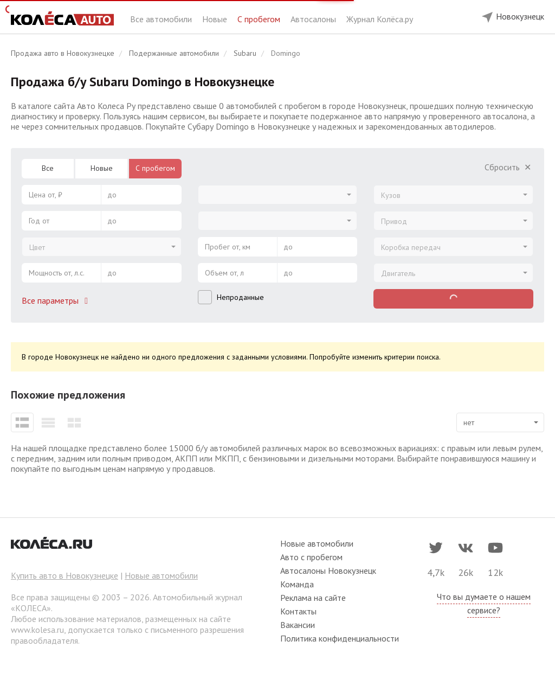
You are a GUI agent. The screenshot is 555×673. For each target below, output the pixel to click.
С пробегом (259, 19)
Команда (297, 584)
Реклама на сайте (313, 597)
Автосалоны (314, 19)
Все (48, 168)
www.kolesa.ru (37, 629)
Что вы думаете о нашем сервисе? (484, 603)
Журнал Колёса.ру (379, 19)
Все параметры (57, 300)
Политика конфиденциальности (339, 638)
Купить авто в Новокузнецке (64, 575)
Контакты (298, 611)
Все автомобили (162, 19)
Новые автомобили (161, 575)
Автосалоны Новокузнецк (328, 570)
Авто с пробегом (311, 557)
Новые (215, 19)
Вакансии (297, 624)
